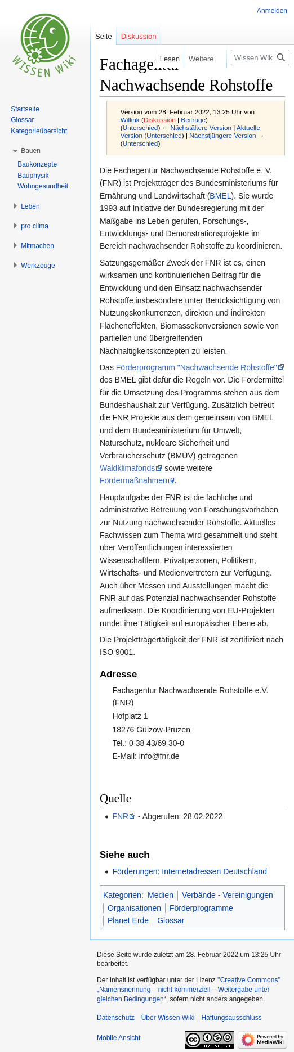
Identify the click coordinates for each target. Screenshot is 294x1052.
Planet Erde (128, 920)
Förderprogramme (201, 907)
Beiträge (193, 119)
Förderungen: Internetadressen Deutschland (189, 871)
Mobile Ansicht (118, 1038)
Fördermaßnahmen (133, 480)
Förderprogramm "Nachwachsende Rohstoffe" (196, 367)
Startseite (25, 109)
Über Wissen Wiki (168, 1018)
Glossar (170, 920)
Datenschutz (116, 1018)
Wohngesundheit (42, 186)
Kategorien (122, 895)
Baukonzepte (37, 164)
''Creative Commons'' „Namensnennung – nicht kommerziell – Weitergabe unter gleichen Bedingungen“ (188, 989)
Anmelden (272, 11)
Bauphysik (32, 175)
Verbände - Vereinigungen (227, 895)
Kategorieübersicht (39, 131)
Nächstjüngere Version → (226, 135)
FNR (120, 816)
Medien (160, 895)
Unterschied (140, 127)
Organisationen (134, 907)
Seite (103, 36)
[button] (31, 151)
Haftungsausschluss (231, 1018)
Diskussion (160, 119)
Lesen (161, 59)
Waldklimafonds (127, 468)
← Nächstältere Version (196, 127)
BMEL (220, 195)
